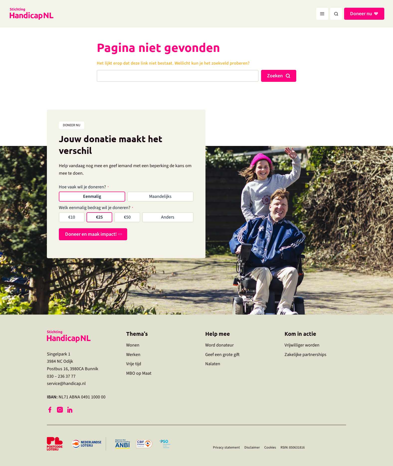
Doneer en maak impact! (91, 234)
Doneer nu (362, 13)
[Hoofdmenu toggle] (322, 14)
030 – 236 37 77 (61, 376)
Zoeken (275, 75)
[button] (336, 14)
